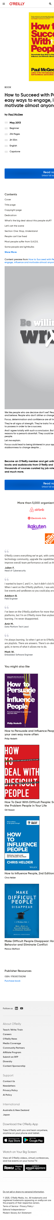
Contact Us (9, 1081)
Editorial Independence (14, 1209)
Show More (11, 252)
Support (8, 1075)
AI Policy (7, 1094)
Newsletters (9, 1085)
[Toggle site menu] (3, 3)
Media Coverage (12, 1043)
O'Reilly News (10, 1038)
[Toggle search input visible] (50, 3)
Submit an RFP (10, 1056)
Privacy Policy (10, 1090)
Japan (6, 1114)
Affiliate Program (12, 1052)
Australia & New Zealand (16, 1110)
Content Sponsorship (14, 1065)
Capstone (15, 151)
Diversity (7, 1061)
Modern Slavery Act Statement (17, 1213)
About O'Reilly (12, 1024)
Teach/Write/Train (13, 1029)
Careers (7, 1034)
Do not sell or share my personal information (23, 1192)
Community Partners (14, 1047)
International (11, 1104)
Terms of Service (10, 1206)
